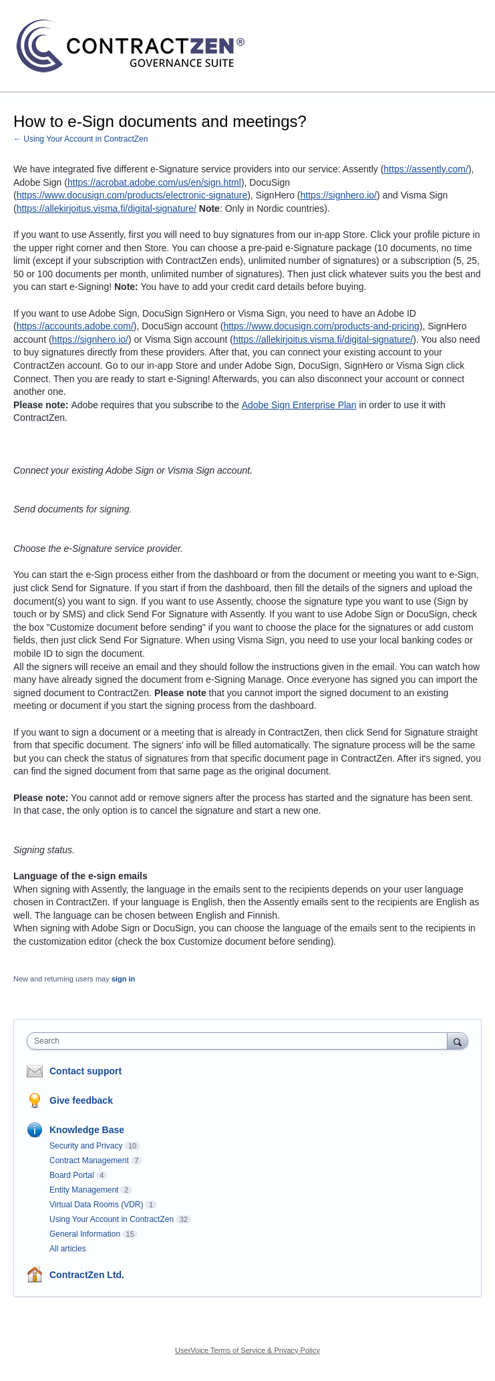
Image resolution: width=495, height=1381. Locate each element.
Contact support (85, 1071)
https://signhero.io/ (339, 195)
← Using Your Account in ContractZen (80, 139)
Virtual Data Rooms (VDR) (96, 1204)
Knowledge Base (86, 1129)
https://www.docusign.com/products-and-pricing (321, 326)
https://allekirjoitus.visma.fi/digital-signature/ (106, 208)
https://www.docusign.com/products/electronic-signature (132, 195)
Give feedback (81, 1100)
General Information (84, 1234)
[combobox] (240, 1041)
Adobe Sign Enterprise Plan (299, 405)
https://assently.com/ (425, 169)
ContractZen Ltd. (86, 1274)
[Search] (457, 1040)
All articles (67, 1248)
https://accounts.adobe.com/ (75, 326)
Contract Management (89, 1160)
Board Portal (71, 1175)
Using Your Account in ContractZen (111, 1219)
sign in (123, 979)
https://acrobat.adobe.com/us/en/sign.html (154, 182)
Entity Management (83, 1190)
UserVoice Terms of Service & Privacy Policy (247, 1350)
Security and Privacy (85, 1145)
